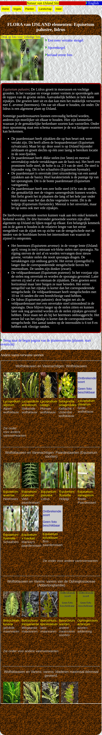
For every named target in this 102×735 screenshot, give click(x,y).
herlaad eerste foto (59, 55)
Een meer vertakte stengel (65, 40)
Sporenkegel (56, 47)
